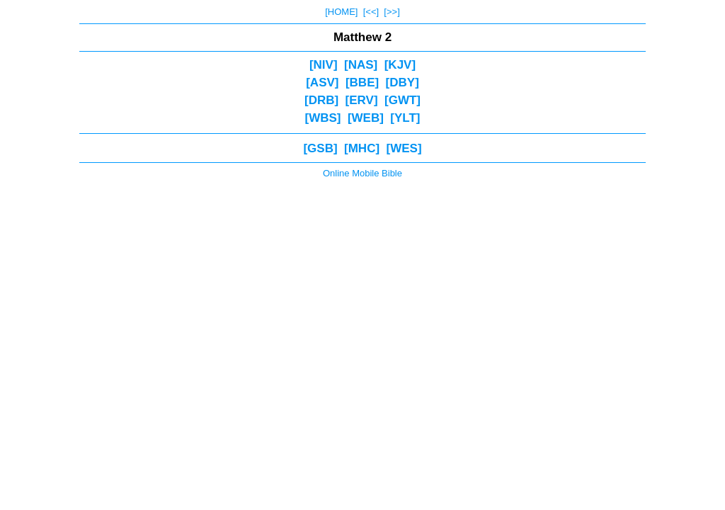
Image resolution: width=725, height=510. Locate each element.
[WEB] (366, 118)
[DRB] (321, 100)
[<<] (371, 11)
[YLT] (405, 118)
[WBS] (322, 118)
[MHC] (361, 148)
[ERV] (362, 100)
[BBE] (362, 82)
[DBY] (402, 82)
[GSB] (320, 148)
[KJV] (400, 65)
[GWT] (402, 100)
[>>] (391, 11)
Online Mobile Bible (362, 173)
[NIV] (323, 65)
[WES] (404, 148)
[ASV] (322, 82)
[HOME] (341, 11)
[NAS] (360, 65)
